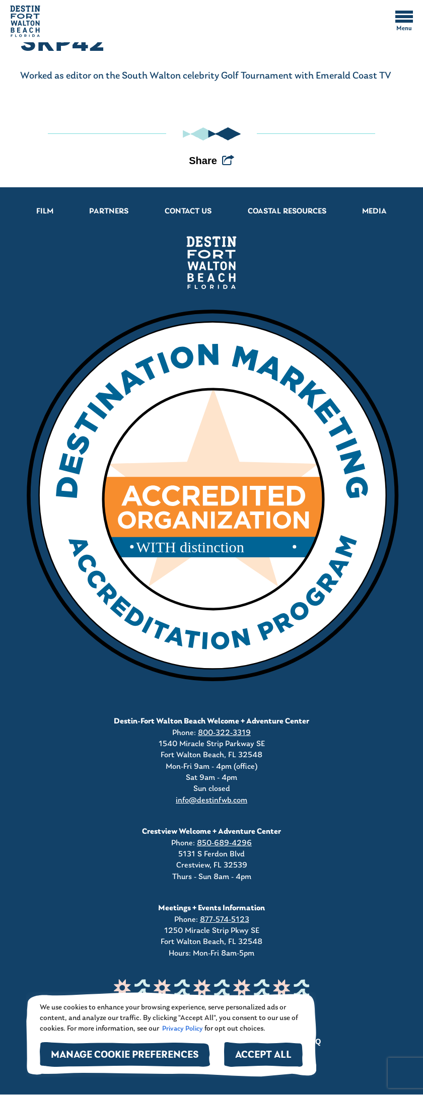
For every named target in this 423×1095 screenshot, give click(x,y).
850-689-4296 (224, 843)
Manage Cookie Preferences (125, 1055)
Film (44, 211)
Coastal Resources (287, 211)
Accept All (263, 1055)
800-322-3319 (224, 733)
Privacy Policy (182, 1029)
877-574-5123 (224, 920)
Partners (108, 211)
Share (203, 160)
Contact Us (188, 211)
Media (374, 211)
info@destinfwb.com (211, 800)
